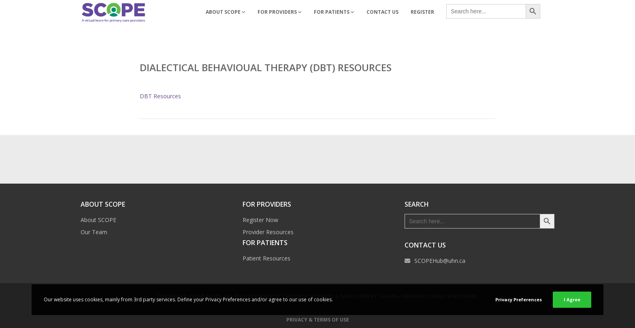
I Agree (572, 299)
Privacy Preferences (518, 299)
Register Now (260, 220)
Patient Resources (266, 258)
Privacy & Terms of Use (317, 319)
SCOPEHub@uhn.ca (439, 261)
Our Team (94, 232)
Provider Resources (268, 232)
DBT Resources (160, 96)
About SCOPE (98, 220)
